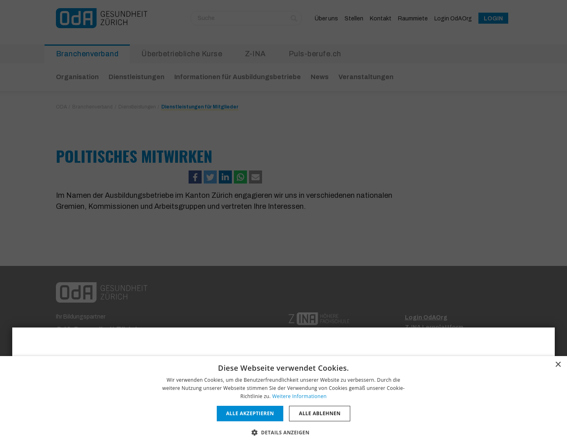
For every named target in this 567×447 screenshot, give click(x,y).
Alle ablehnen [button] (319, 413)
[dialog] (283, 401)
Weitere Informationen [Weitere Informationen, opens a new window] (299, 396)
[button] (283, 432)
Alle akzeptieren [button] (250, 413)
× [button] (558, 365)
